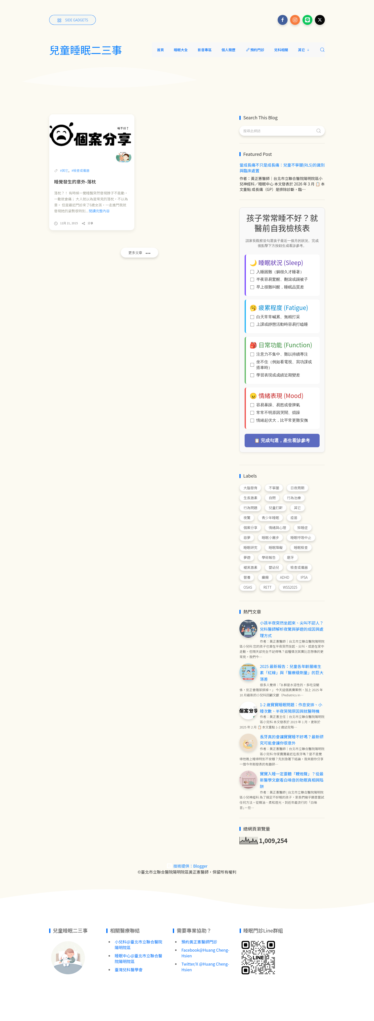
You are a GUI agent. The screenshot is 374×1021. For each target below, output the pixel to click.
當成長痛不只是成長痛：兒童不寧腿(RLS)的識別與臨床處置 (282, 168)
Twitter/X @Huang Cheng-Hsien (205, 967)
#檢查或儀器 (80, 170)
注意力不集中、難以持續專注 (279, 354)
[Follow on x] (320, 20)
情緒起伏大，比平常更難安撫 (279, 420)
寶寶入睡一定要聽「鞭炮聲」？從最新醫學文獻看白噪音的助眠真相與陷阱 (291, 780)
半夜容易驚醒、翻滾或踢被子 (279, 279)
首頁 (160, 49)
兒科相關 (281, 49)
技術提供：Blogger (186, 866)
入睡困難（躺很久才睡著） (277, 272)
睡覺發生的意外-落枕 (75, 181)
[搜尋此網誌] (282, 131)
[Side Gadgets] (72, 20)
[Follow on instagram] (295, 20)
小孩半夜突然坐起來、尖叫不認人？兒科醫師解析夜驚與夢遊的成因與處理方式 (291, 629)
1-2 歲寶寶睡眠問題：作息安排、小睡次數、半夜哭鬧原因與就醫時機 (291, 708)
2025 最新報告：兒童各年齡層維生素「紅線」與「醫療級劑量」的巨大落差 (291, 672)
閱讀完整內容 (99, 210)
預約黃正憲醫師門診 (199, 942)
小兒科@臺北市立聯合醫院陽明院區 (138, 944)
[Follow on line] (307, 20)
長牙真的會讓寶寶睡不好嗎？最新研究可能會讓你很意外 (291, 740)
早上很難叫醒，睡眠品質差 (277, 287)
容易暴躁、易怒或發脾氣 (275, 405)
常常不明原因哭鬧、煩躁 (275, 412)
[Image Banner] (67, 957)
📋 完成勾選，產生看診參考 (282, 440)
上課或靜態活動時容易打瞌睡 (279, 324)
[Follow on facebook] (283, 20)
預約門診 (254, 49)
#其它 (64, 170)
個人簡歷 (228, 49)
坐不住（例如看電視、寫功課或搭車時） (281, 365)
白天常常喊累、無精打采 (275, 317)
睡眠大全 (181, 49)
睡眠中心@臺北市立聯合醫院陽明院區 (138, 958)
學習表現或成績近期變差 (275, 375)
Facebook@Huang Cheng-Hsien (205, 953)
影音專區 (205, 49)
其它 (304, 49)
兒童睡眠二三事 (85, 50)
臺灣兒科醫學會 (129, 970)
